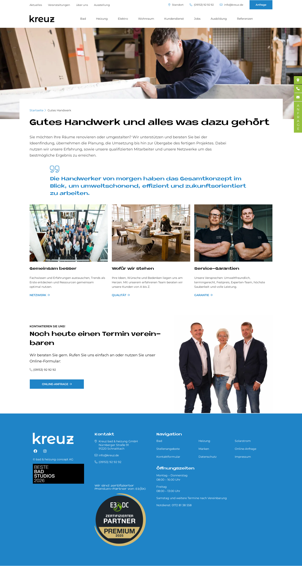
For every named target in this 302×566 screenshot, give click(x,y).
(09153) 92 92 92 (202, 4)
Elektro (123, 18)
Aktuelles (36, 4)
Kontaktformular (168, 457)
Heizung (102, 18)
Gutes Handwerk (59, 110)
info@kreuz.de (231, 4)
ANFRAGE (298, 117)
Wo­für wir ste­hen (133, 269)
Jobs (197, 18)
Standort (176, 4)
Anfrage (261, 4)
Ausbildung (219, 18)
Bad (83, 18)
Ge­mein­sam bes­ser (53, 269)
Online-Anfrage (55, 384)
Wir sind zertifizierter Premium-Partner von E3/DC (120, 487)
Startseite (36, 110)
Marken (203, 449)
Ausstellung (102, 4)
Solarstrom (243, 441)
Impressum (243, 457)
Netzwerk (38, 295)
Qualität (119, 295)
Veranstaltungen (59, 4)
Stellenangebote (168, 449)
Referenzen (245, 18)
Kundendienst (174, 18)
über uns (82, 4)
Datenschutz (207, 457)
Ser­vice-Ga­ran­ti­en (216, 269)
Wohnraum (146, 18)
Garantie (201, 295)
